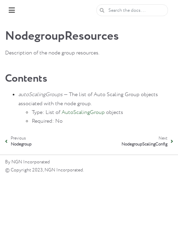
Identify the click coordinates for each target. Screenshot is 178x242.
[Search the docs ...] (132, 10)
